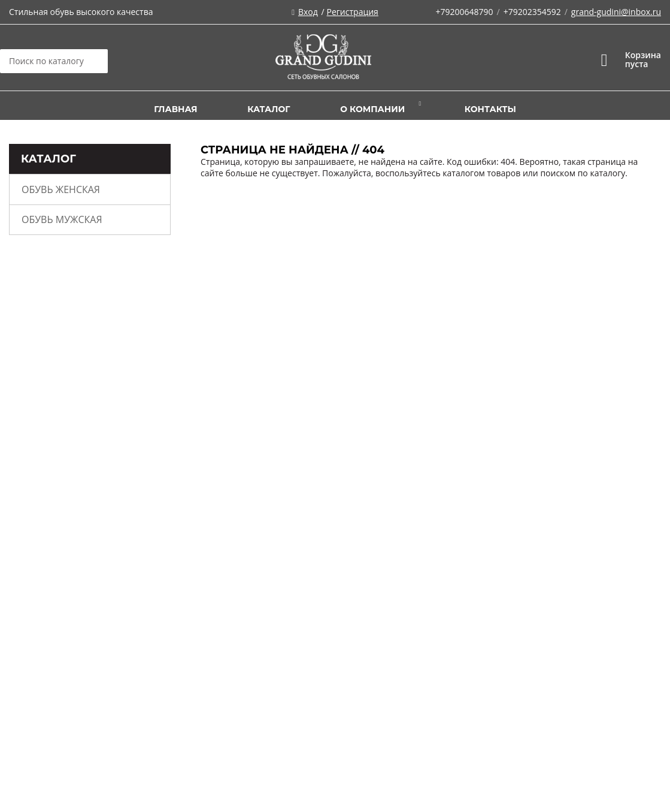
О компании (372, 109)
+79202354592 (532, 11)
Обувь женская (61, 189)
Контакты (490, 109)
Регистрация (352, 11)
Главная (175, 109)
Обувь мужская (62, 219)
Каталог (268, 109)
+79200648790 (464, 11)
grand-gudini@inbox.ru (616, 11)
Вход (308, 11)
